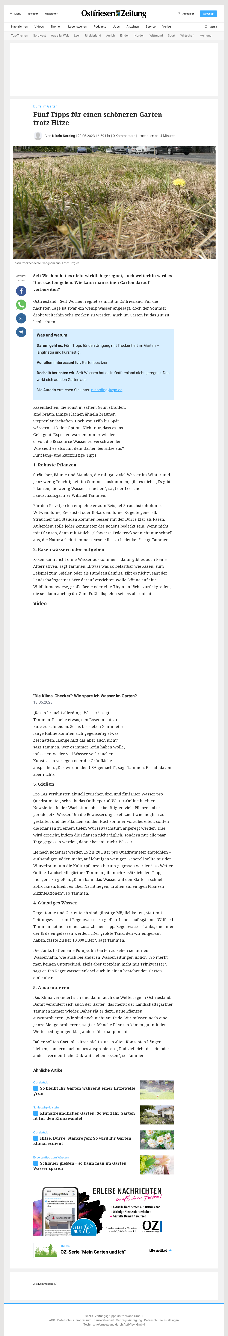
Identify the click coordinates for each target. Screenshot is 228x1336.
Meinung (205, 35)
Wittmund (156, 35)
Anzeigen (133, 26)
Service (151, 26)
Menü (15, 13)
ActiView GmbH (134, 1324)
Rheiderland (93, 35)
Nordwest (39, 35)
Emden (124, 35)
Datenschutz (65, 1320)
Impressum (83, 1320)
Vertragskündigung (129, 1320)
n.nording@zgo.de (106, 390)
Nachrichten (19, 26)
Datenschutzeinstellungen (161, 1320)
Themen (56, 26)
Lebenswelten (77, 26)
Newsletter (51, 13)
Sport (171, 35)
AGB (52, 1320)
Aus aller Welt (60, 35)
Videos (39, 26)
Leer (77, 35)
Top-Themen (19, 35)
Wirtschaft (187, 35)
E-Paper (33, 13)
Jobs (116, 26)
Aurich (110, 35)
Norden (139, 35)
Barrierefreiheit (104, 1320)
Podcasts (100, 26)
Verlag (166, 26)
